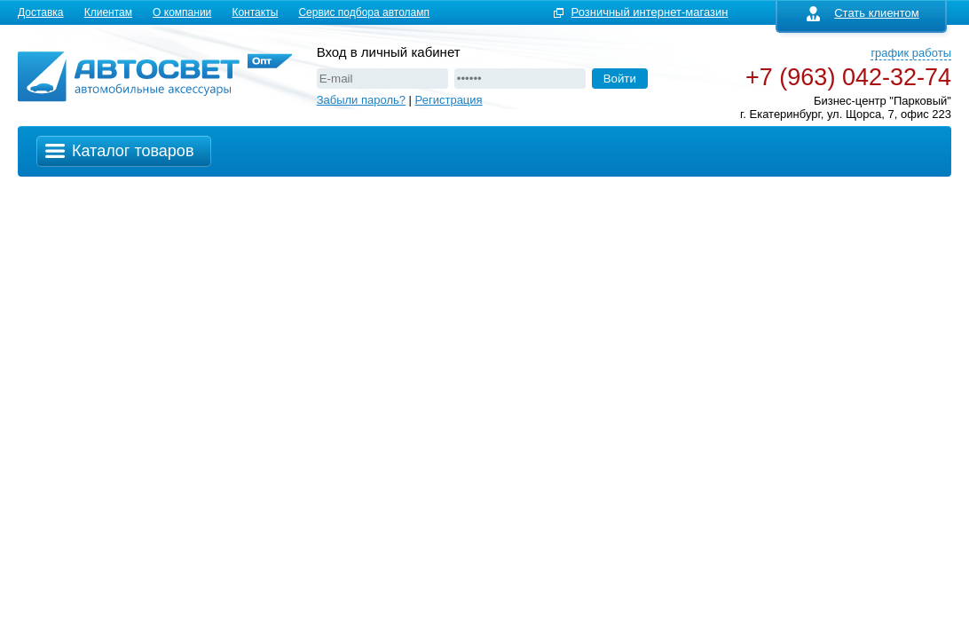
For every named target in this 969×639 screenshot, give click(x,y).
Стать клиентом (863, 13)
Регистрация (449, 99)
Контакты (255, 12)
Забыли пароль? (361, 99)
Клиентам (108, 12)
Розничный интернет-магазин (650, 12)
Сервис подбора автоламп (363, 12)
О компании (182, 12)
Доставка (41, 12)
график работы (911, 52)
